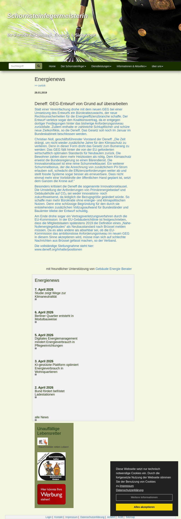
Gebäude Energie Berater (113, 269)
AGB (120, 517)
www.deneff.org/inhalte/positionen (58, 249)
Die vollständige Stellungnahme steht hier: (64, 246)
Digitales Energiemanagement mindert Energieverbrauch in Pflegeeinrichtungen (56, 342)
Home (52, 66)
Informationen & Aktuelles (132, 66)
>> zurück (40, 85)
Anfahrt (111, 517)
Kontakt (58, 517)
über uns (157, 66)
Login (48, 517)
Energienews (47, 280)
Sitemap (130, 517)
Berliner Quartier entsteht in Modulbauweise (54, 317)
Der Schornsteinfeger (73, 66)
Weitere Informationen (144, 497)
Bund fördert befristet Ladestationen (50, 392)
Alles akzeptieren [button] (144, 507)
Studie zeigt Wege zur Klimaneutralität (50, 294)
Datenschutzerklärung (130, 490)
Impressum (127, 485)
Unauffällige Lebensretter (49, 431)
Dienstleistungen (101, 66)
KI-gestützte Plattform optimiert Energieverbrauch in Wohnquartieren (56, 368)
